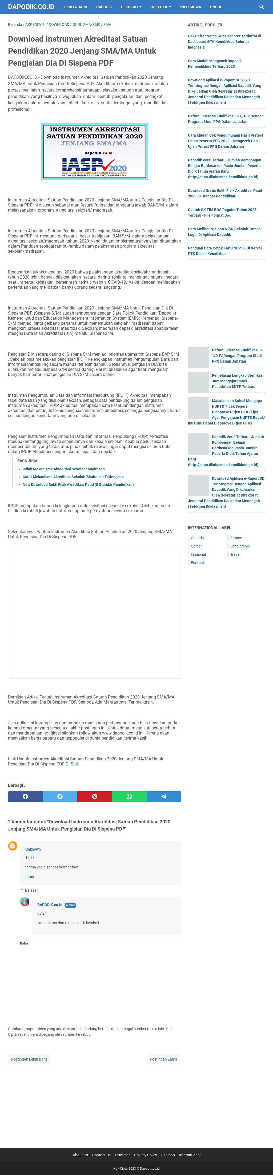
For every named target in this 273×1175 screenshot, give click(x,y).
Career (196, 546)
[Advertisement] (94, 1102)
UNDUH (216, 7)
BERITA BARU (75, 7)
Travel (235, 554)
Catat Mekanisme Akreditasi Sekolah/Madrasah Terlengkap (73, 477)
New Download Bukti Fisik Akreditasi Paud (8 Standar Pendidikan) (78, 484)
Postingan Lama (163, 1059)
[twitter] (60, 796)
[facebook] (25, 796)
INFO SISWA (190, 7)
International (189, 1155)
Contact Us (101, 1155)
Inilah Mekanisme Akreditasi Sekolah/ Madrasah (64, 469)
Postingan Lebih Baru (29, 1059)
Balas (29, 877)
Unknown (33, 849)
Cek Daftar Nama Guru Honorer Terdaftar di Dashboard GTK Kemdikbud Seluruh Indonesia (224, 41)
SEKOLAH (129, 7)
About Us (80, 1155)
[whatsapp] (129, 796)
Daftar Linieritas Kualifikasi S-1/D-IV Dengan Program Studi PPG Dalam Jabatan (237, 355)
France (236, 538)
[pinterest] (94, 796)
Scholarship (240, 546)
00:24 (42, 913)
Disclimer (122, 1155)
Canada (197, 538)
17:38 (30, 857)
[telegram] (164, 796)
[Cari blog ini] (262, 7)
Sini (74, 764)
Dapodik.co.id (31, 7)
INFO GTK (159, 7)
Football (197, 563)
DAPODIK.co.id (49, 905)
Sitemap (168, 1155)
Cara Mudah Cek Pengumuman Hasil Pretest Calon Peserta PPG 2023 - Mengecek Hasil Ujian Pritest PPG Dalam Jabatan (225, 141)
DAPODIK (104, 7)
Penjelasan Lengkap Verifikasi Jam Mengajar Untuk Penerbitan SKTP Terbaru (238, 381)
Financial (198, 554)
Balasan (32, 890)
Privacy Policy (145, 1155)
